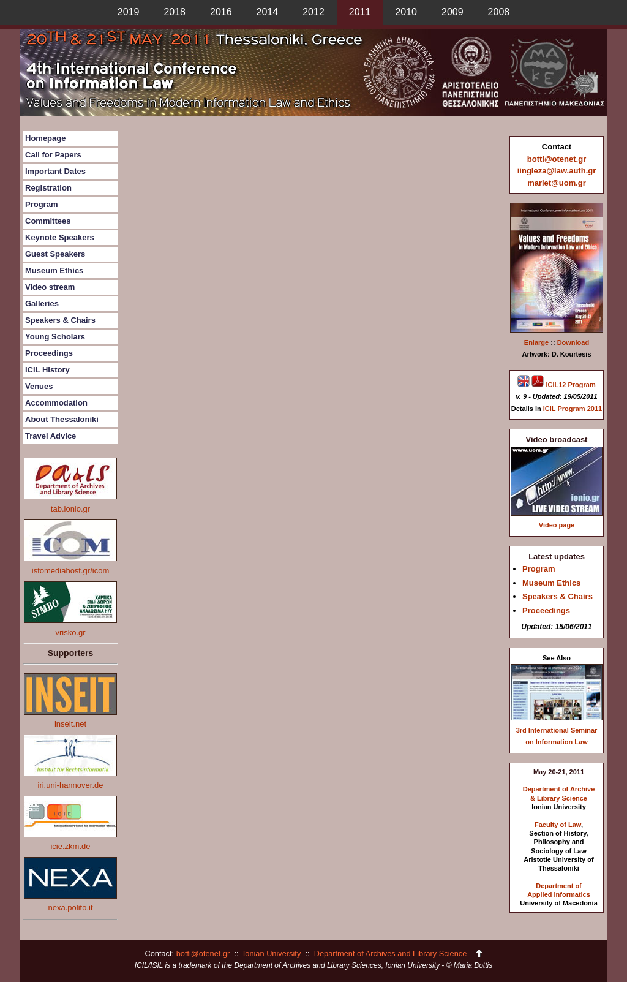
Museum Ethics (54, 270)
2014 (268, 12)
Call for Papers (53, 154)
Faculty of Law (558, 824)
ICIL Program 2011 (572, 408)
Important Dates (55, 171)
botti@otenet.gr (556, 159)
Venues (39, 386)
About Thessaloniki (62, 419)
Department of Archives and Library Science (391, 953)
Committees (47, 220)
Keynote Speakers (59, 237)
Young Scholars (55, 336)
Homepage (45, 138)
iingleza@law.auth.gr (556, 170)
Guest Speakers (55, 254)
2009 (452, 12)
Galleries (42, 303)
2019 (129, 12)
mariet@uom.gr (556, 182)
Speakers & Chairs (60, 320)
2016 (221, 12)
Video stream (50, 287)
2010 (406, 12)
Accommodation (56, 402)
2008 (499, 12)
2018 (174, 12)
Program (41, 204)
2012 (313, 12)
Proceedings (49, 353)
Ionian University (272, 953)
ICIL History (47, 369)
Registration (48, 187)
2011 (360, 12)
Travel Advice (50, 435)
